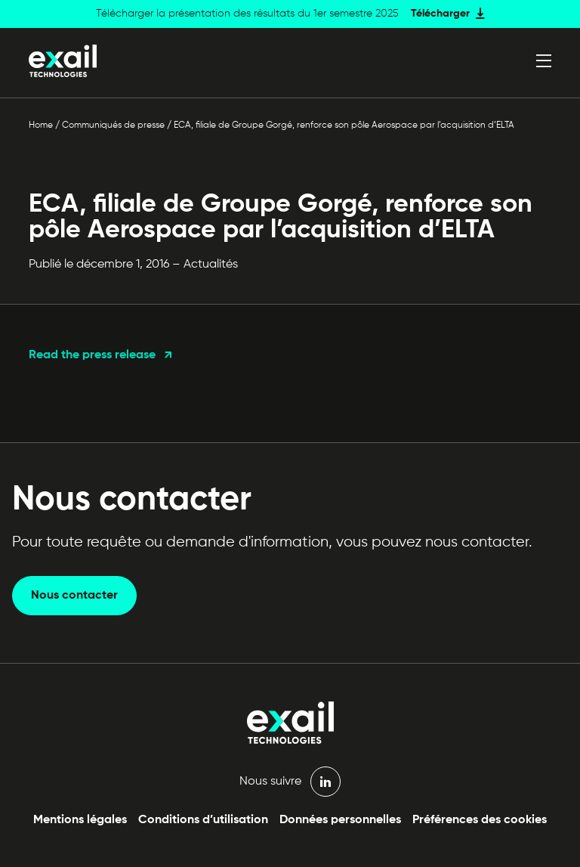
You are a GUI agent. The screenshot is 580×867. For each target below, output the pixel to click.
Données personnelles (340, 820)
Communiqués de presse (113, 125)
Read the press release (92, 355)
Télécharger (440, 13)
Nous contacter (74, 596)
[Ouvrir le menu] (543, 60)
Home (41, 125)
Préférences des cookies (479, 820)
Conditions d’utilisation (203, 820)
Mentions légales (80, 820)
